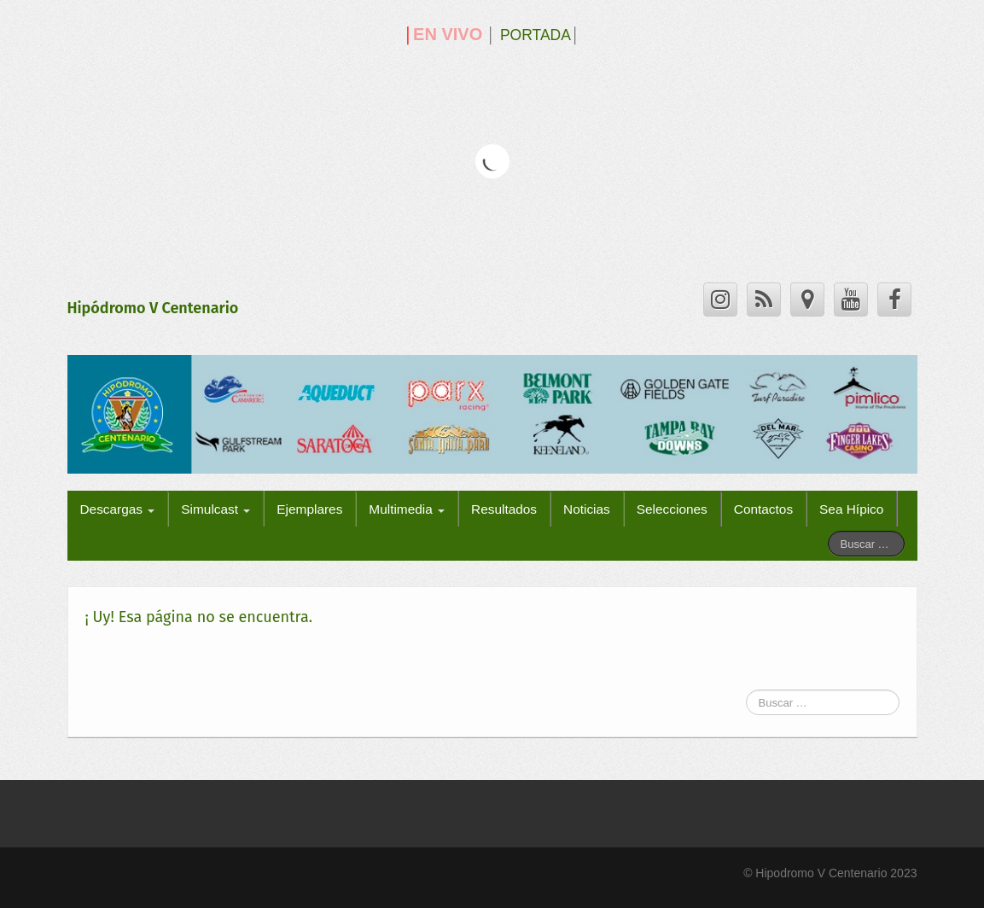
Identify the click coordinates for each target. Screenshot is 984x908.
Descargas (117, 509)
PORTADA (535, 35)
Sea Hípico (851, 509)
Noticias (586, 509)
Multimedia (407, 509)
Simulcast (215, 509)
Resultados (504, 509)
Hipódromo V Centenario (153, 308)
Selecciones (672, 509)
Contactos (763, 509)
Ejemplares (309, 509)
